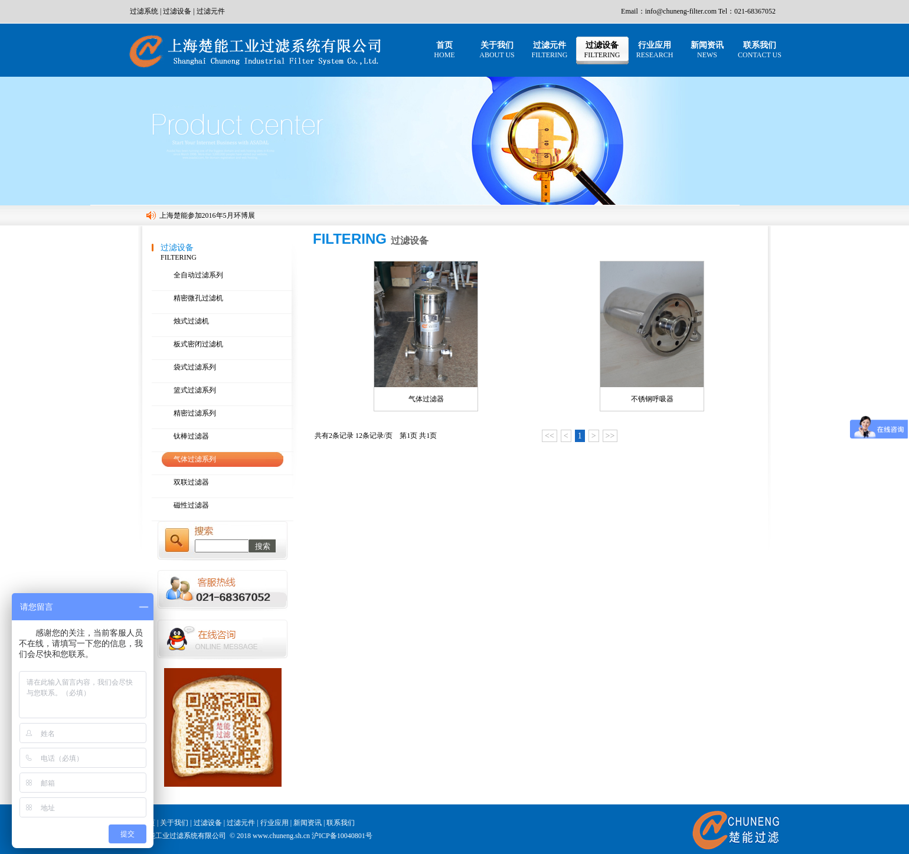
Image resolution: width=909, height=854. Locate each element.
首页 (444, 50)
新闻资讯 (707, 50)
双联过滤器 (191, 482)
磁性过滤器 (191, 505)
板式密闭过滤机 (198, 344)
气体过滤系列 (195, 459)
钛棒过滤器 (191, 436)
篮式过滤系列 (195, 390)
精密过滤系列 (195, 413)
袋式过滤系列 (195, 367)
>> (610, 435)
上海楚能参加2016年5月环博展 (207, 215)
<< (549, 435)
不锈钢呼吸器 (652, 399)
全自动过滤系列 (198, 275)
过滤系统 (144, 11)
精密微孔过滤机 (198, 298)
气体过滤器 (426, 399)
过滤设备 (177, 11)
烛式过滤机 (191, 321)
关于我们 (496, 50)
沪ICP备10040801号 (342, 836)
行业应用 (654, 50)
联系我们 (760, 50)
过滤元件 (211, 11)
